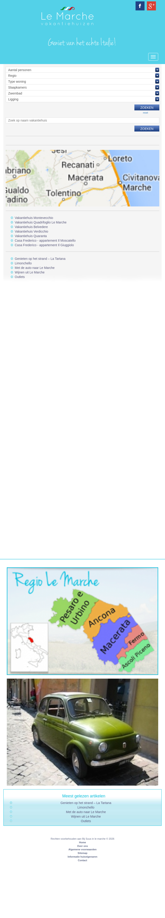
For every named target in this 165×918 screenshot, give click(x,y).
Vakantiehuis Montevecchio (34, 218)
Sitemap (82, 853)
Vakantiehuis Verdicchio (31, 231)
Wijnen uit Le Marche (30, 272)
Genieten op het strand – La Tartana (40, 259)
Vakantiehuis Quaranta (31, 236)
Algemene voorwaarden (82, 849)
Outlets (20, 277)
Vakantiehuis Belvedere (31, 227)
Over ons (82, 846)
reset (145, 113)
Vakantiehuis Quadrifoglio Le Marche (41, 222)
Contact (82, 860)
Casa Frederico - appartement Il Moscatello (45, 240)
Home (82, 842)
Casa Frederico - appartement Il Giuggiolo (44, 245)
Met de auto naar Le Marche (35, 268)
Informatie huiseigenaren (82, 856)
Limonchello (23, 263)
